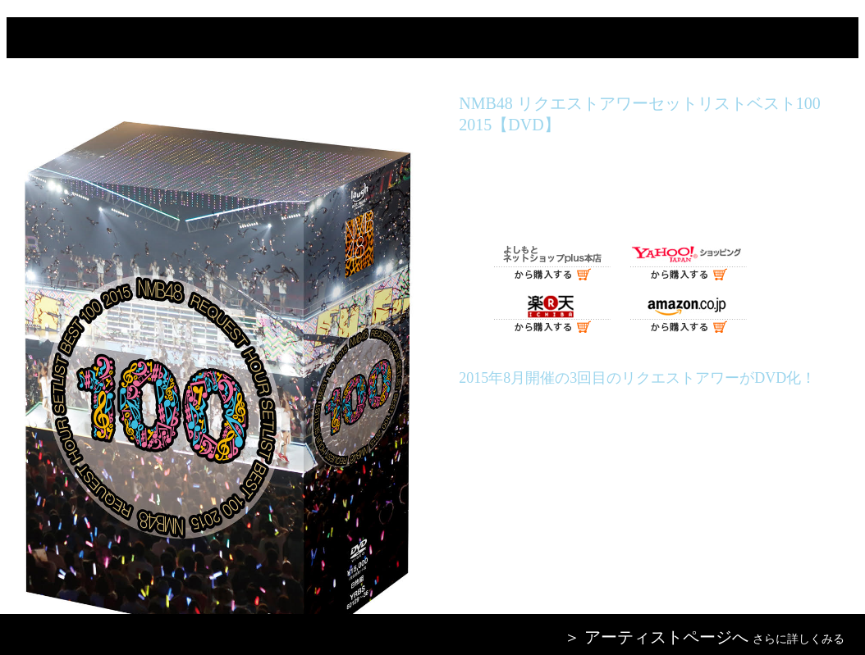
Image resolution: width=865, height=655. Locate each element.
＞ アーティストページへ (656, 637)
